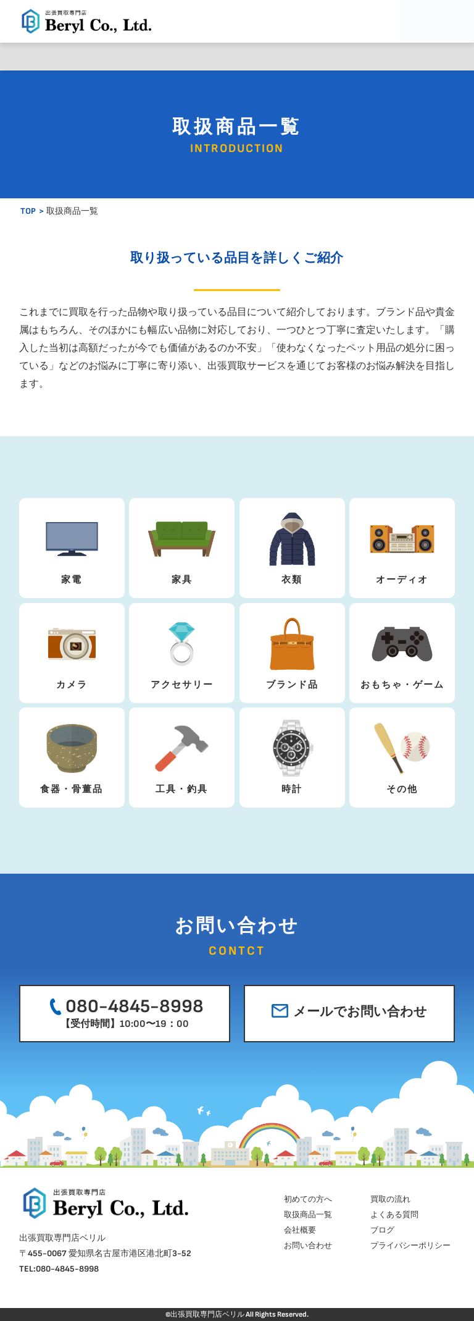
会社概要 (346, 56)
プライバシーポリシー (410, 1246)
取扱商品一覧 (201, 56)
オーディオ (402, 545)
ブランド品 (292, 650)
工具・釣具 (182, 754)
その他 (402, 754)
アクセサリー (182, 650)
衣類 (292, 545)
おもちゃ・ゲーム (402, 650)
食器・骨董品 (72, 754)
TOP (28, 211)
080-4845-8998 (124, 1012)
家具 (182, 545)
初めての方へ (55, 56)
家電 (72, 545)
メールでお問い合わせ (349, 1011)
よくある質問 (273, 56)
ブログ (419, 56)
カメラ (72, 650)
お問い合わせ (308, 1246)
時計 (292, 754)
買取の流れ (128, 56)
